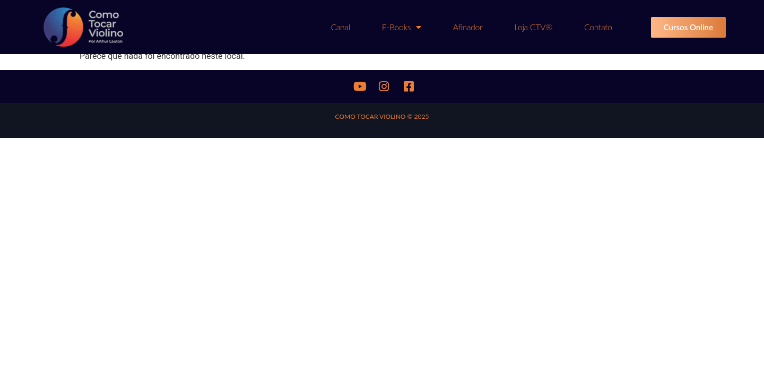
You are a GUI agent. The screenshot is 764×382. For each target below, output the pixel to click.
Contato (598, 27)
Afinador (468, 27)
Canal (340, 27)
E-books (401, 27)
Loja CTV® (533, 27)
